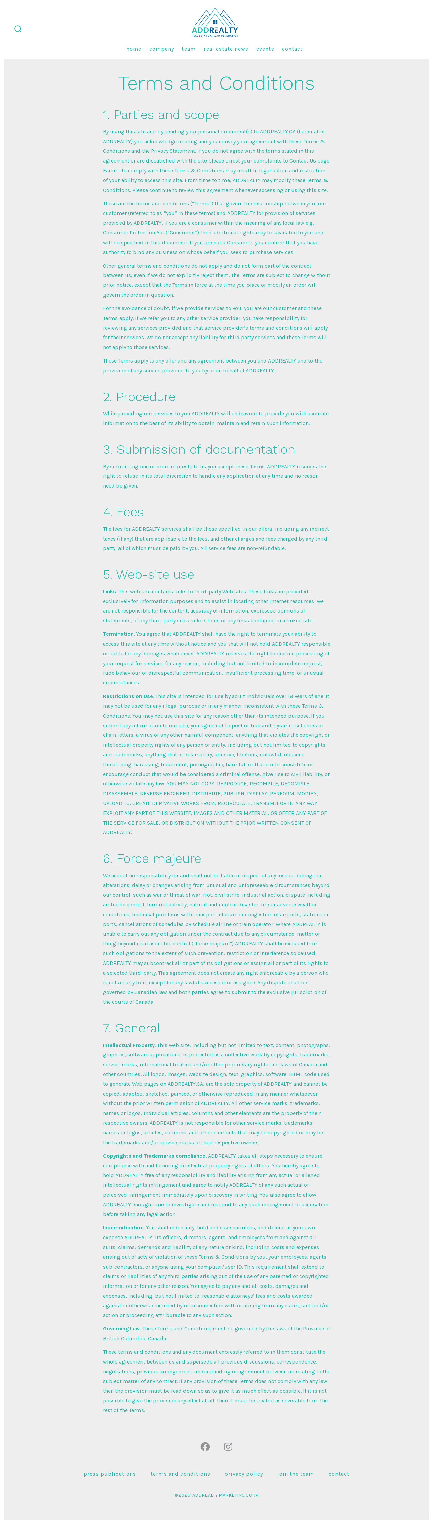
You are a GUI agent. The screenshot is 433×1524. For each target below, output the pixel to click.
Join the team (295, 1474)
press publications (110, 1474)
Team (189, 49)
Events (265, 49)
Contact (292, 49)
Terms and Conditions (180, 1474)
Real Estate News (226, 49)
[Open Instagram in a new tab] (228, 1446)
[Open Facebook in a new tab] (205, 1446)
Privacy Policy (243, 1474)
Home (134, 49)
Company (161, 49)
